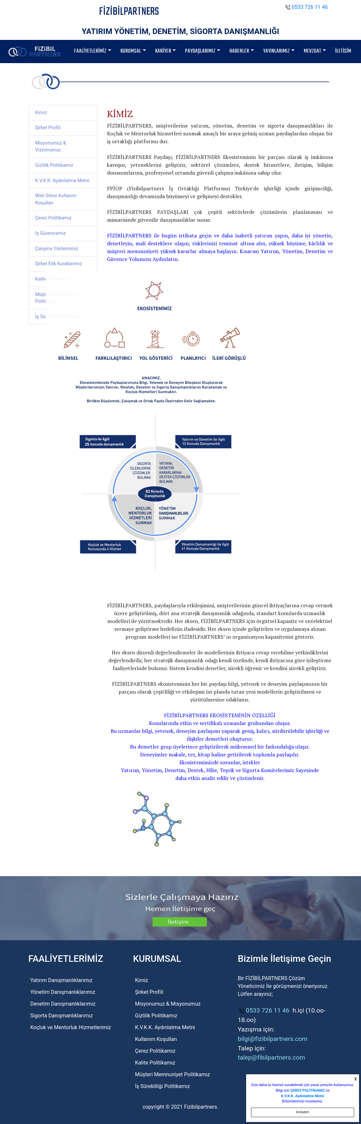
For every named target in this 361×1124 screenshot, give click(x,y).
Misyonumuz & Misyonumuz (167, 1004)
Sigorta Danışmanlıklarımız (61, 1015)
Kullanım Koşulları (156, 1039)
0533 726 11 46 (306, 7)
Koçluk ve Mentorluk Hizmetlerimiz (70, 1027)
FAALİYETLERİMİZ (90, 51)
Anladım (302, 1112)
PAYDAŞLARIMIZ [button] (200, 51)
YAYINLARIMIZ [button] (276, 51)
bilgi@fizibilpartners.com (272, 1039)
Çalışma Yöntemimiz (57, 248)
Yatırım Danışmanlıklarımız (61, 980)
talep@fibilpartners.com (271, 1057)
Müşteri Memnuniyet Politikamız (56, 298)
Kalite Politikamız (53, 279)
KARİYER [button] (163, 51)
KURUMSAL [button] (130, 51)
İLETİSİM (343, 51)
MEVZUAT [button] (312, 51)
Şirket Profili (48, 127)
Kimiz (41, 112)
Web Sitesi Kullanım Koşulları (56, 199)
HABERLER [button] (239, 51)
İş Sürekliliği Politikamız (60, 317)
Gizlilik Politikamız (54, 165)
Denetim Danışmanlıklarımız (63, 1004)
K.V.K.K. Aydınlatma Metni (62, 180)
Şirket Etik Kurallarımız (58, 264)
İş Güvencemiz (50, 233)
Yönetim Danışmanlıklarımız (62, 992)
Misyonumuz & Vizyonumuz (50, 146)
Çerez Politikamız (53, 218)
